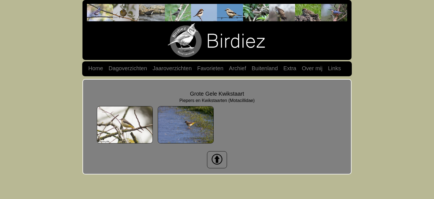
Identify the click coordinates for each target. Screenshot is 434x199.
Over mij (312, 68)
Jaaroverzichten (172, 68)
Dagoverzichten (127, 68)
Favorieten (210, 68)
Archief (237, 68)
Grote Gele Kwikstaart (217, 94)
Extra (289, 68)
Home (95, 68)
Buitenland (265, 68)
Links (334, 68)
